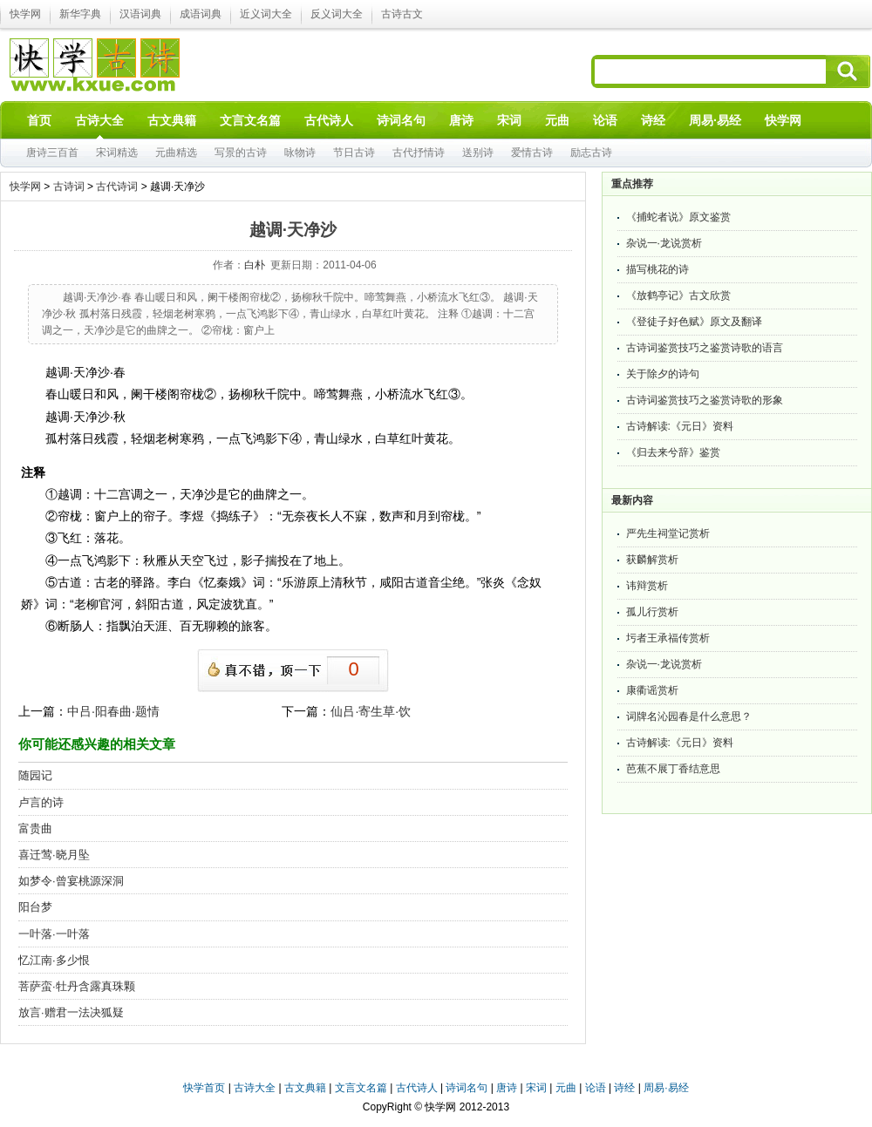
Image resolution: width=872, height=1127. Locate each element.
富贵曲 (35, 828)
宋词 (536, 1088)
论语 (595, 1088)
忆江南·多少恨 (54, 960)
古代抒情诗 (418, 152)
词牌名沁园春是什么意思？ (689, 716)
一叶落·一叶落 (54, 933)
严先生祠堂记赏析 (668, 533)
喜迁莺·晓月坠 (54, 854)
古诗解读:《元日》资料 (679, 426)
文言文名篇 (361, 1088)
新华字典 (80, 14)
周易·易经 (715, 120)
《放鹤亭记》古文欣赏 (678, 295)
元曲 (565, 1088)
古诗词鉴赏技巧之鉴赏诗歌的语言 (704, 348)
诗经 (624, 1088)
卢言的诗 (41, 802)
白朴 (254, 265)
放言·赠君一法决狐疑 (71, 1012)
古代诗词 (117, 186)
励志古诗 (591, 152)
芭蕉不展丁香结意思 (673, 769)
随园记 (35, 775)
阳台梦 (35, 906)
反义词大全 (336, 14)
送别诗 (478, 152)
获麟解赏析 (652, 559)
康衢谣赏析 (652, 690)
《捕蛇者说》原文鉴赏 (678, 217)
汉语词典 (140, 14)
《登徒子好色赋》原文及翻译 (694, 322)
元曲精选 (176, 152)
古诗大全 (255, 1088)
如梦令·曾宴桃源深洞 (71, 880)
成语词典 (200, 14)
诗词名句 (466, 1088)
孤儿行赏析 (652, 612)
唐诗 (506, 1088)
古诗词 (69, 186)
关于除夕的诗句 (662, 374)
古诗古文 (402, 14)
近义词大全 (266, 14)
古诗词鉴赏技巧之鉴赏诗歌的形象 (704, 400)
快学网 (25, 14)
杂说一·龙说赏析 (664, 243)
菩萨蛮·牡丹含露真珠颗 (76, 986)
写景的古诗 (241, 152)
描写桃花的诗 (657, 269)
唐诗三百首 (52, 152)
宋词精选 (117, 152)
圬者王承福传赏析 (668, 638)
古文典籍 (305, 1088)
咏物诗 (300, 152)
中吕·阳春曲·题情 (113, 711)
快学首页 (204, 1088)
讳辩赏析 (647, 586)
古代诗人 (417, 1088)
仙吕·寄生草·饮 (370, 711)
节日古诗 (354, 152)
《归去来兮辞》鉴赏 (673, 452)
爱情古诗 (532, 152)
